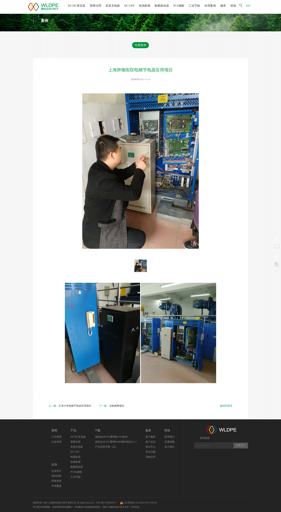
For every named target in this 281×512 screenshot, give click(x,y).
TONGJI (153, 502)
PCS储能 (178, 5)
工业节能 (194, 5)
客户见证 (151, 441)
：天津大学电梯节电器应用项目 (70, 405)
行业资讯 (56, 441)
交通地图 (170, 441)
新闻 (54, 430)
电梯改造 (75, 457)
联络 (233, 5)
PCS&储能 (76, 472)
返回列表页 (226, 405)
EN (248, 5)
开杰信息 (135, 507)
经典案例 (140, 45)
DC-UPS (129, 5)
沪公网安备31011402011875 (136, 502)
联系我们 (170, 436)
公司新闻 (56, 436)
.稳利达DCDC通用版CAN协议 (111, 436)
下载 (97, 430)
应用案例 (210, 5)
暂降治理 (95, 5)
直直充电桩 (113, 5)
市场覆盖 (56, 486)
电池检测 (144, 5)
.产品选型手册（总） (106, 447)
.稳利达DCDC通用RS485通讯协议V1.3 (116, 441)
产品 (73, 430)
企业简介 (56, 471)
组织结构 (56, 476)
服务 (223, 5)
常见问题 (151, 452)
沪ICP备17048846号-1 (106, 502)
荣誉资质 (56, 481)
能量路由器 (162, 5)
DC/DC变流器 (76, 5)
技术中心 (151, 447)
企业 (54, 464)
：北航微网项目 (111, 405)
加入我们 (170, 447)
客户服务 (151, 436)
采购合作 (151, 457)
